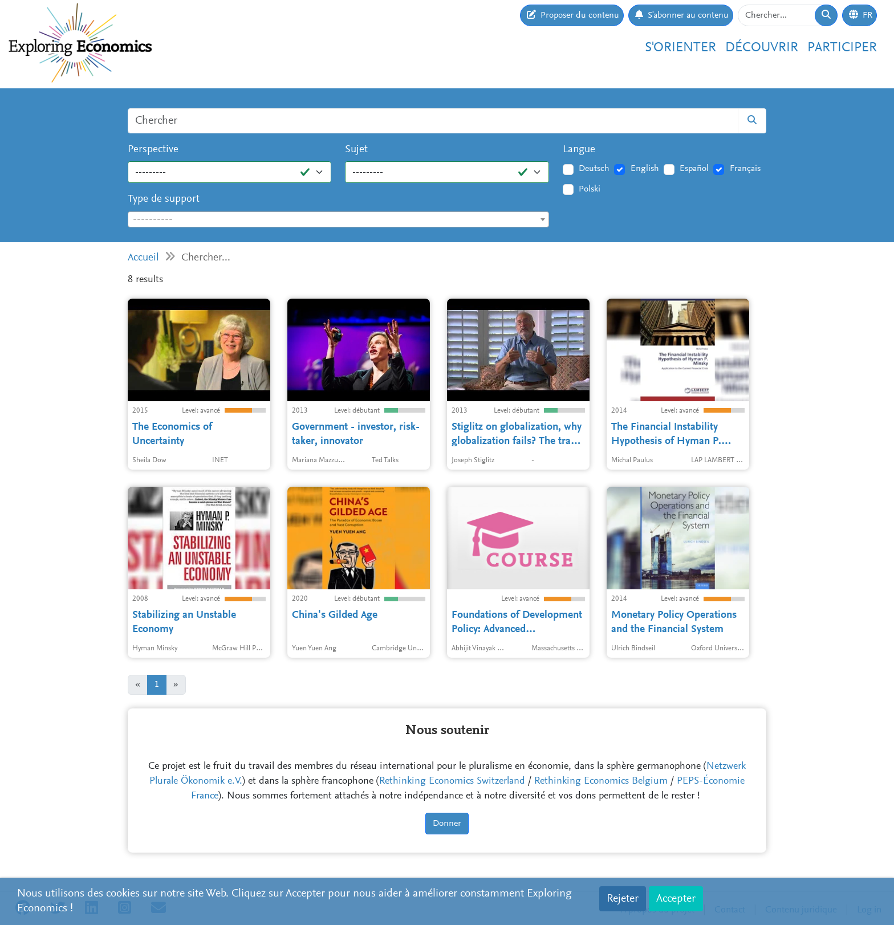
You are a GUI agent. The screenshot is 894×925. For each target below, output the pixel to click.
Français (745, 168)
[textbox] (338, 220)
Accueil (143, 257)
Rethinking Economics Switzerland (452, 781)
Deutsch (594, 168)
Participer (842, 48)
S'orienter (680, 48)
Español (694, 168)
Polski (589, 189)
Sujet (356, 149)
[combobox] (338, 219)
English (645, 168)
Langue (579, 149)
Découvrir (761, 48)
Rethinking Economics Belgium (601, 781)
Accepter (676, 898)
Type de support (164, 199)
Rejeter (623, 898)
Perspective (153, 149)
